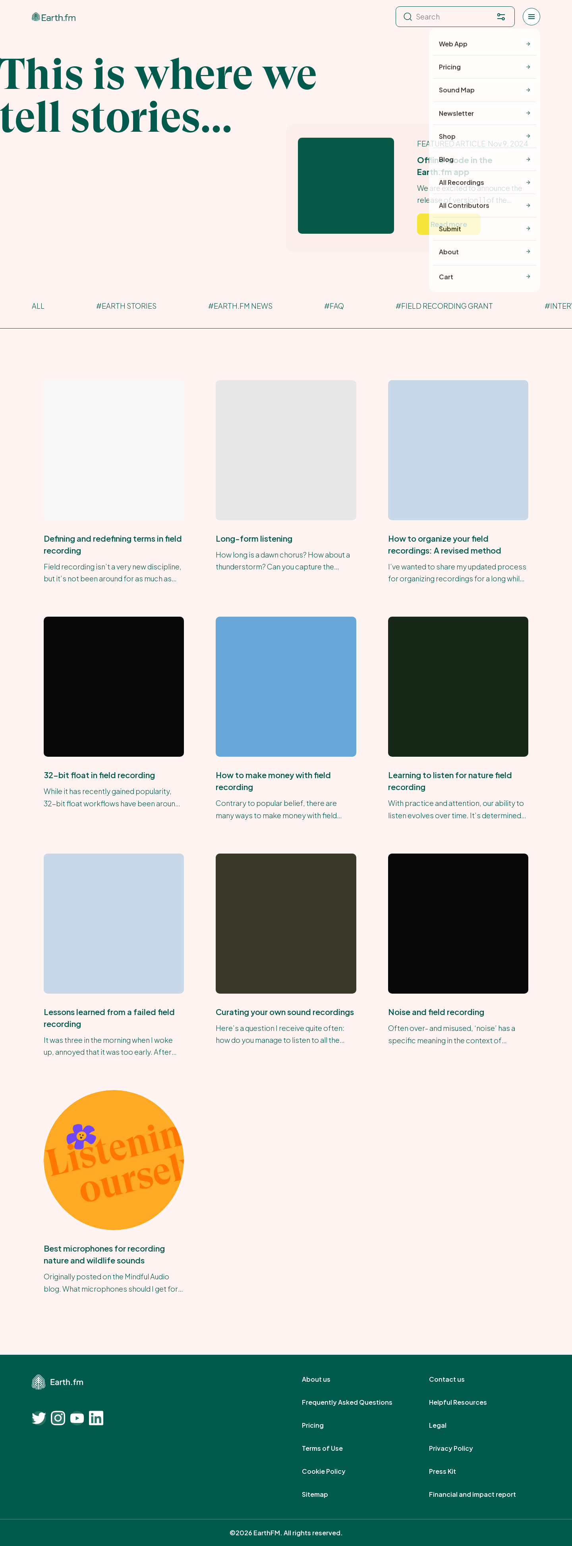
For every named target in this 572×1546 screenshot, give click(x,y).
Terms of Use (331, 1448)
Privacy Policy (460, 1448)
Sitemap (324, 1494)
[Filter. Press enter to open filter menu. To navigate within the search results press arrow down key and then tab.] (501, 17)
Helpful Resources (466, 1402)
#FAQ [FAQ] (334, 305)
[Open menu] (531, 16)
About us (325, 1379)
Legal (446, 1425)
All (38, 305)
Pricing (321, 1425)
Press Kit (451, 1471)
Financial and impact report (481, 1494)
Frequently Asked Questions (356, 1402)
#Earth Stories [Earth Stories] (126, 305)
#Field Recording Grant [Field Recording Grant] (444, 305)
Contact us (455, 1379)
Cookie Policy (332, 1471)
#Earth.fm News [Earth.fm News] (240, 305)
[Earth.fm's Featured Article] (413, 188)
